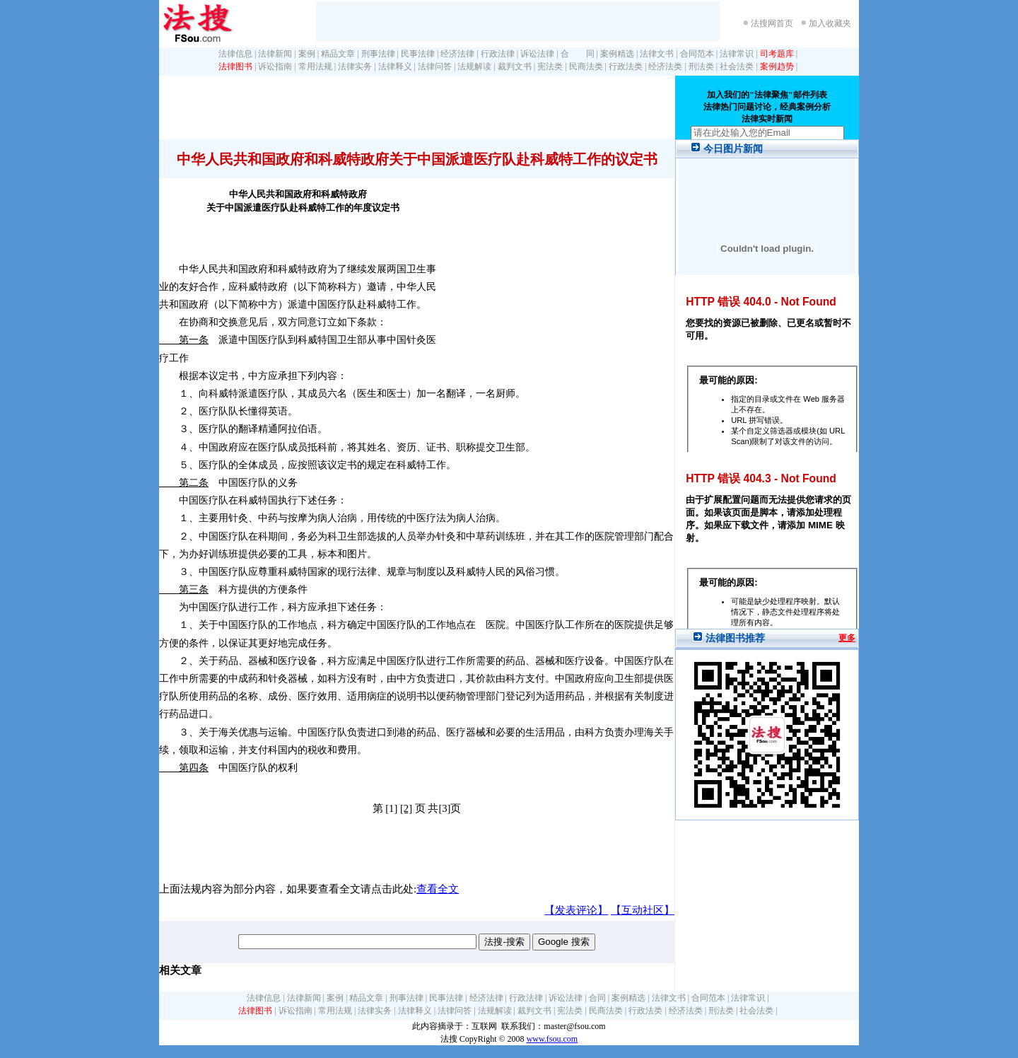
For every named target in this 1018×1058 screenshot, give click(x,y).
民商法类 (586, 66)
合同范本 (697, 54)
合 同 (578, 54)
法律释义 (395, 66)
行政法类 (626, 66)
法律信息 (235, 54)
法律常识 (737, 54)
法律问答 (435, 66)
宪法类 (550, 66)
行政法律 (498, 54)
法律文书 (657, 54)
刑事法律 (378, 54)
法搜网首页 (772, 23)
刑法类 (701, 66)
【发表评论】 (576, 910)
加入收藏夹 (830, 23)
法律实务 (355, 66)
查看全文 (437, 889)
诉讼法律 (537, 54)
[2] (406, 808)
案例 (306, 54)
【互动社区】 (642, 910)
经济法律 (457, 54)
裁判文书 (515, 66)
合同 (597, 998)
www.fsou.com (552, 1039)
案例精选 (617, 54)
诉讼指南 (275, 66)
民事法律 (418, 54)
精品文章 (338, 54)
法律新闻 (275, 54)
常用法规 (315, 66)
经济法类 (665, 66)
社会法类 (737, 66)
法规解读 (474, 66)
